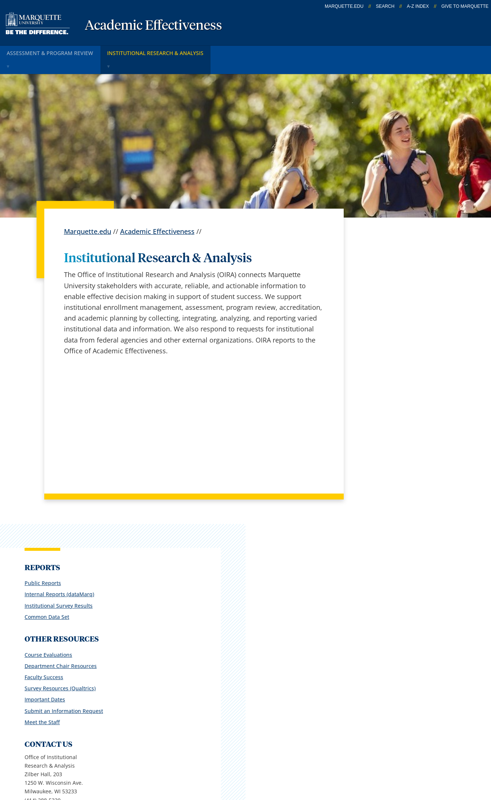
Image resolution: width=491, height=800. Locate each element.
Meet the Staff (373, 394)
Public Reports (374, 254)
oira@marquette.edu (382, 480)
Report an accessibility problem (395, 525)
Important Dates (376, 371)
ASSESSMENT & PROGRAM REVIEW (52, 51)
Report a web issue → (393, 711)
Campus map (178, 674)
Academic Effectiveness (153, 26)
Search (385, 6)
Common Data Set (378, 288)
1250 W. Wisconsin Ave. (62, 675)
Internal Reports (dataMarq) (391, 266)
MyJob (249, 713)
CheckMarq (257, 674)
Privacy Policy (249, 758)
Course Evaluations (380, 326)
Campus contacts (184, 654)
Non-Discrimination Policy (380, 758)
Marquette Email (265, 654)
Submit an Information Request (395, 382)
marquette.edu (344, 6)
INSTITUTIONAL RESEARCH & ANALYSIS (162, 51)
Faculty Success (375, 349)
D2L (245, 693)
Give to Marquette (464, 6)
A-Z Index (418, 6)
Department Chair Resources (392, 337)
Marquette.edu (87, 215)
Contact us (173, 693)
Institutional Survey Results (390, 277)
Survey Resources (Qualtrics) (391, 360)
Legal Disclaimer (305, 758)
